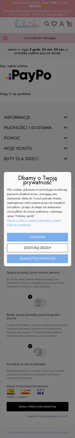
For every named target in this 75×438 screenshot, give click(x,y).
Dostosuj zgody (37, 248)
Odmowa (37, 237)
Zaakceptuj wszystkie (37, 258)
